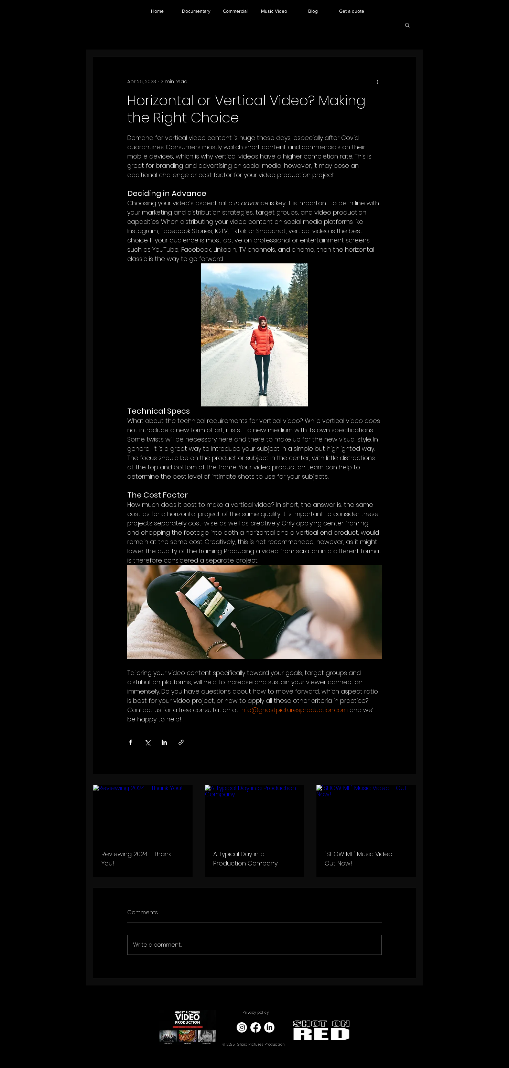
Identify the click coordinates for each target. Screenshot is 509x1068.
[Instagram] (242, 1027)
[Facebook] (255, 1027)
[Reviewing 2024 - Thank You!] (143, 813)
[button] (407, 25)
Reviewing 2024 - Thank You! (136, 859)
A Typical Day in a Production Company (245, 859)
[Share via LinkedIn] (164, 742)
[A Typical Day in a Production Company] (254, 813)
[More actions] (377, 81)
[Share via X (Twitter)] (147, 742)
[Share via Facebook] (130, 742)
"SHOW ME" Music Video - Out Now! (361, 859)
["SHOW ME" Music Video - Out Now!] (366, 813)
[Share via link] (181, 742)
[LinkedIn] (269, 1027)
